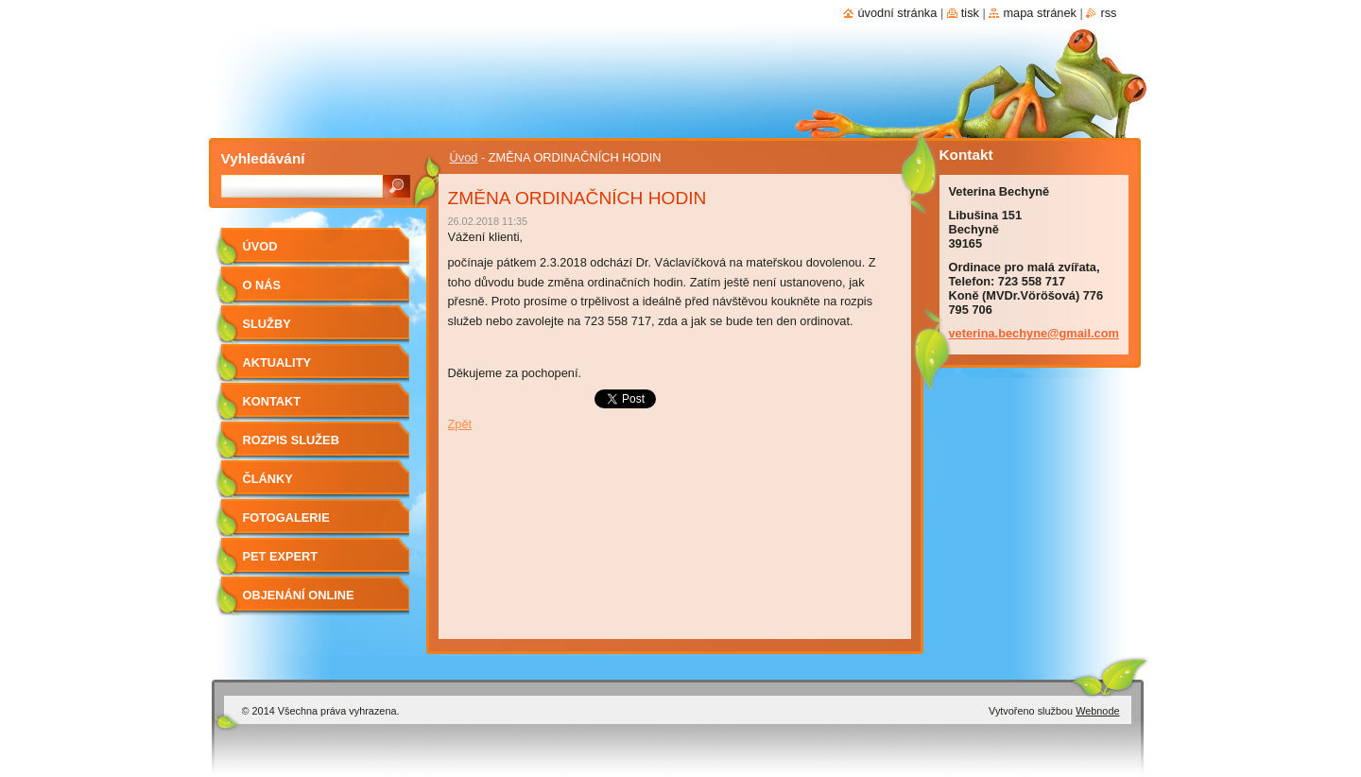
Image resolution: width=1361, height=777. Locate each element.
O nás (262, 285)
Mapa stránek (1040, 13)
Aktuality (277, 362)
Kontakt (272, 401)
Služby (267, 324)
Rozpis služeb (291, 440)
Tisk (970, 13)
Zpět (460, 424)
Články (268, 479)
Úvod (464, 157)
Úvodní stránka (897, 13)
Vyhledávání (263, 158)
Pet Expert (281, 556)
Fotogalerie (286, 517)
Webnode (1097, 711)
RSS (1108, 13)
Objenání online (298, 595)
